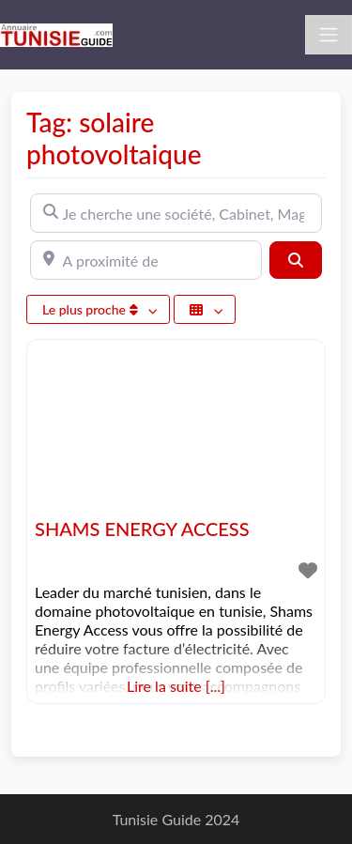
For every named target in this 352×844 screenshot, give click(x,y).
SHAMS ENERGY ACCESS (142, 528)
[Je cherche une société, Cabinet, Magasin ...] (176, 213)
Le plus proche (91, 309)
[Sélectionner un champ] (205, 309)
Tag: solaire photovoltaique (114, 138)
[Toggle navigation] (328, 34)
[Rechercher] (295, 260)
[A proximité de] (146, 260)
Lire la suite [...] (176, 686)
